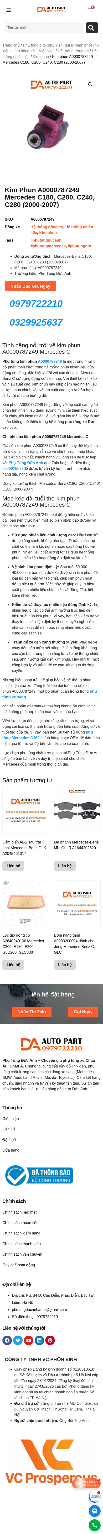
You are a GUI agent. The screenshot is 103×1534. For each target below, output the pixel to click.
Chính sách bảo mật (19, 1212)
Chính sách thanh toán (21, 1244)
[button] (9, 10)
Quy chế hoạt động (18, 1265)
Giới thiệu (10, 1119)
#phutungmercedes (48, 246)
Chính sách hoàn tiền (20, 1223)
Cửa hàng (11, 1150)
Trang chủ (11, 45)
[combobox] (44, 27)
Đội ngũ (9, 1140)
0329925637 (13, 469)
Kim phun (41, 57)
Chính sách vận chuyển (22, 1254)
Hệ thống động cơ (73, 51)
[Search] (92, 27)
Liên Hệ (8, 1129)
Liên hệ (13, 866)
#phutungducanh (46, 240)
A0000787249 (50, 361)
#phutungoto (79, 246)
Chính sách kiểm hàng (21, 1233)
